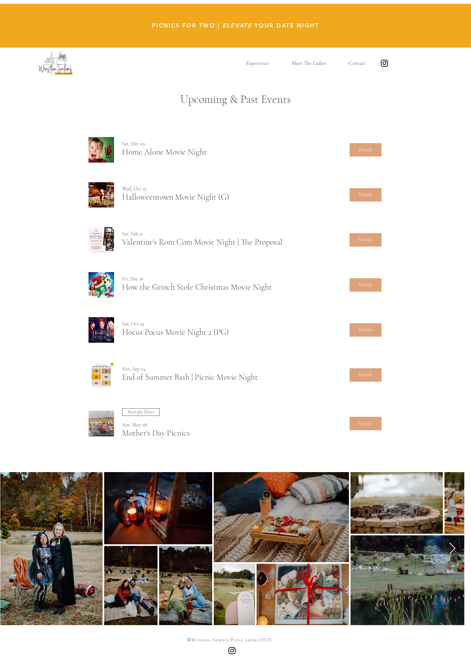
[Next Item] (452, 548)
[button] (258, 63)
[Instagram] (384, 63)
